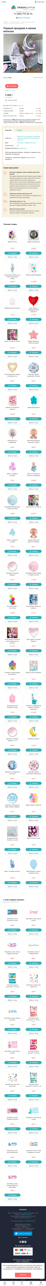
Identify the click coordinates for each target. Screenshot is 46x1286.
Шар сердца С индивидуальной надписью (33, 309)
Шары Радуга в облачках (33, 805)
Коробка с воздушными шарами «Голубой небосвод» (33, 707)
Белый (33, 143)
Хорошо (23, 1275)
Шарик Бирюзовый (34, 407)
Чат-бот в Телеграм (24, 1233)
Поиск (21, 1284)
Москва (4, 2)
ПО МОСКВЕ (20, 105)
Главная (5, 1284)
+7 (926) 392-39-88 (29, 1221)
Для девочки (22, 148)
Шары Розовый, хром (33, 838)
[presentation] (8, 130)
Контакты (41, 1284)
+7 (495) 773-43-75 (23, 14)
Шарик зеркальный (33, 242)
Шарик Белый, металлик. (12, 308)
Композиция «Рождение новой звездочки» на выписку (12, 641)
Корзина (31, 1284)
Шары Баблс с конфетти (33, 507)
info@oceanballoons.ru (24, 1217)
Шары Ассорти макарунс (33, 672)
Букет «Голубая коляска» (12, 871)
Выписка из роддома (24, 136)
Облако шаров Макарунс (33, 275)
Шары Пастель (12, 242)
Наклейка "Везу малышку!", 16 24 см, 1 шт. (34, 1019)
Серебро (27, 143)
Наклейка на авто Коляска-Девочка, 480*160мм (12, 1185)
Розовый (20, 143)
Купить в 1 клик (10, 90)
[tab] (8, 130)
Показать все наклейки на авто (10, 902)
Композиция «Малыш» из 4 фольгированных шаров (12, 276)
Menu (13, 1284)
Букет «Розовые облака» (12, 341)
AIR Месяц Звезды (33, 739)
